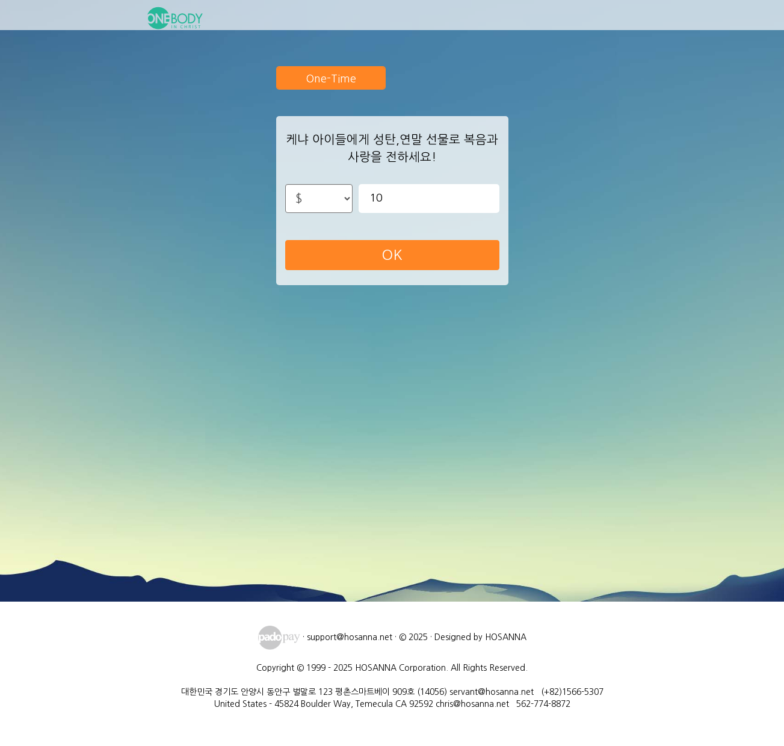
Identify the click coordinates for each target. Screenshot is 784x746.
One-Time (331, 78)
